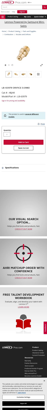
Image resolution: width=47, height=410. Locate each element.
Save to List (23, 148)
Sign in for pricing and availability (13, 101)
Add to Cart (23, 142)
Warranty (28, 361)
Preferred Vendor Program (34, 368)
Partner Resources (31, 363)
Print (41, 124)
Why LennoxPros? (31, 373)
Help (13, 12)
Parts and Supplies (29, 31)
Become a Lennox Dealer (33, 376)
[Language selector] (28, 2)
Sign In (22, 12)
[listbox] (23, 74)
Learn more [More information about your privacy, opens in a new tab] (22, 394)
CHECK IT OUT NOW (23, 229)
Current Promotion (38, 355)
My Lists (27, 17)
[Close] (44, 382)
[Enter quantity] (7, 134)
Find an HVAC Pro (30, 371)
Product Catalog (13, 17)
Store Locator (5, 12)
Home (4, 31)
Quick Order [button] (39, 17)
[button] (44, 7)
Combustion (8, 34)
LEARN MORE (23, 307)
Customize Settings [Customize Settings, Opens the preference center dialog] (23, 399)
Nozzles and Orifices (23, 34)
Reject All (23, 405)
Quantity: (7, 130)
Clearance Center (38, 353)
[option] (9, 74)
